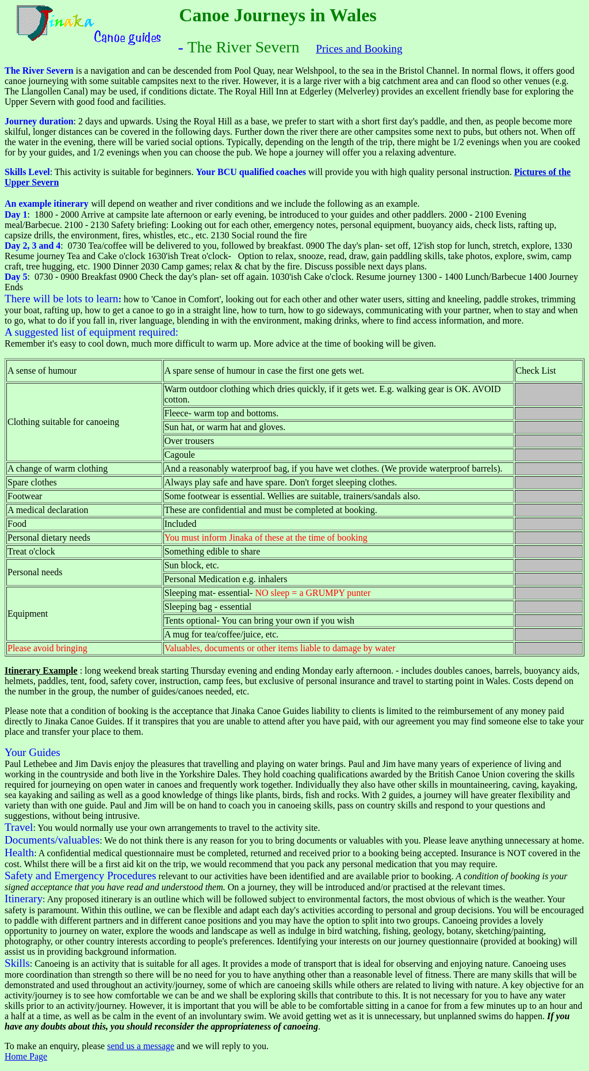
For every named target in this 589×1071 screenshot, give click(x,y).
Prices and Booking (359, 49)
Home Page (26, 1056)
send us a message (140, 1046)
